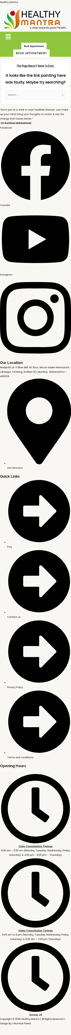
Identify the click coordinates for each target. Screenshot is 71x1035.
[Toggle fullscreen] (10, 1028)
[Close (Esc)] (25, 1028)
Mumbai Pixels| (22, 1023)
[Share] (17, 1028)
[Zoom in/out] (3, 1028)
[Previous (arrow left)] (3, 1033)
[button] (8, 37)
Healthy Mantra (9, 2)
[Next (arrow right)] (10, 1033)
